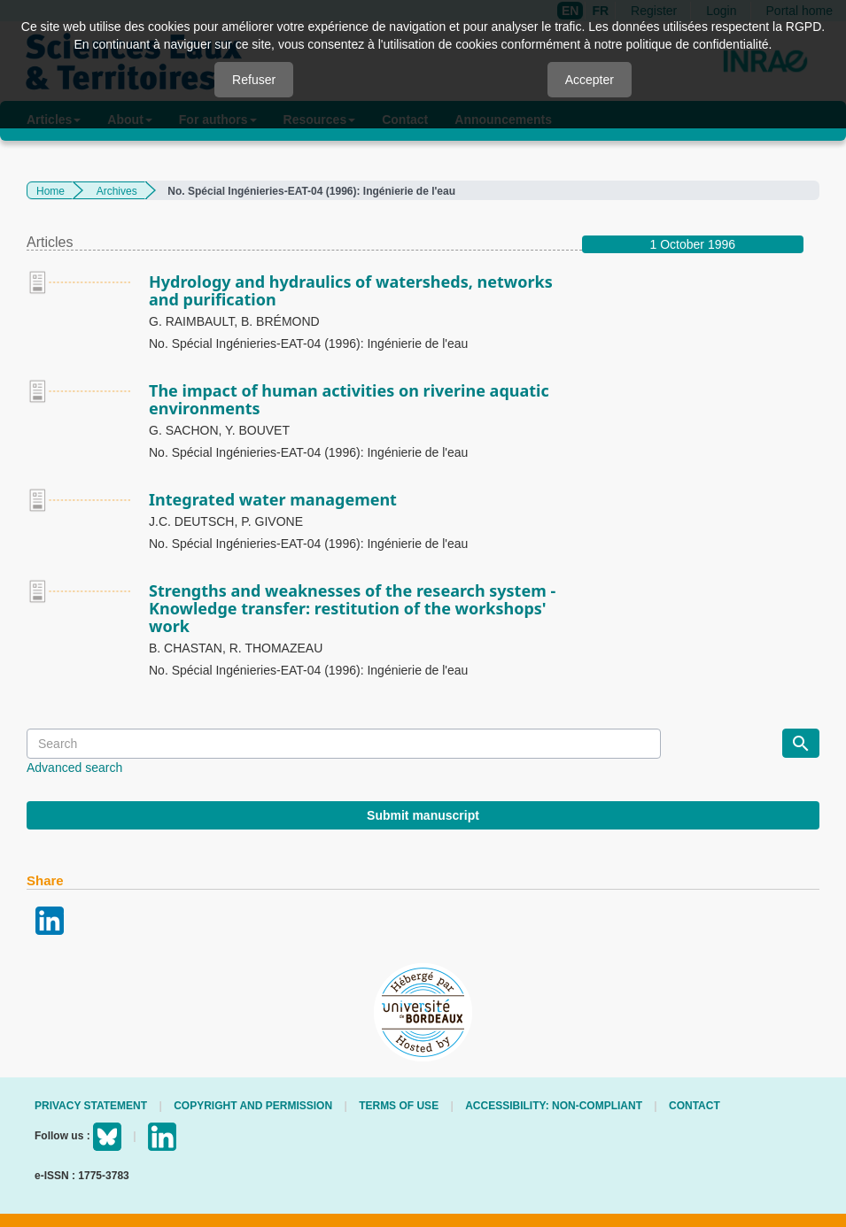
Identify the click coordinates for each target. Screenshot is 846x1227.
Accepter (589, 80)
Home (50, 191)
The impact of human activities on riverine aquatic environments (349, 399)
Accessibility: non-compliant (553, 1106)
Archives (117, 191)
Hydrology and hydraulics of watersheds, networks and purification (351, 290)
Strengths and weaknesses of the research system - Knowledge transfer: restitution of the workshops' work (352, 608)
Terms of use (399, 1106)
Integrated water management (273, 499)
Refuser (254, 80)
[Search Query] (344, 744)
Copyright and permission (253, 1106)
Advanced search (74, 767)
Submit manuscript (423, 815)
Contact (694, 1106)
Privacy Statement (91, 1106)
